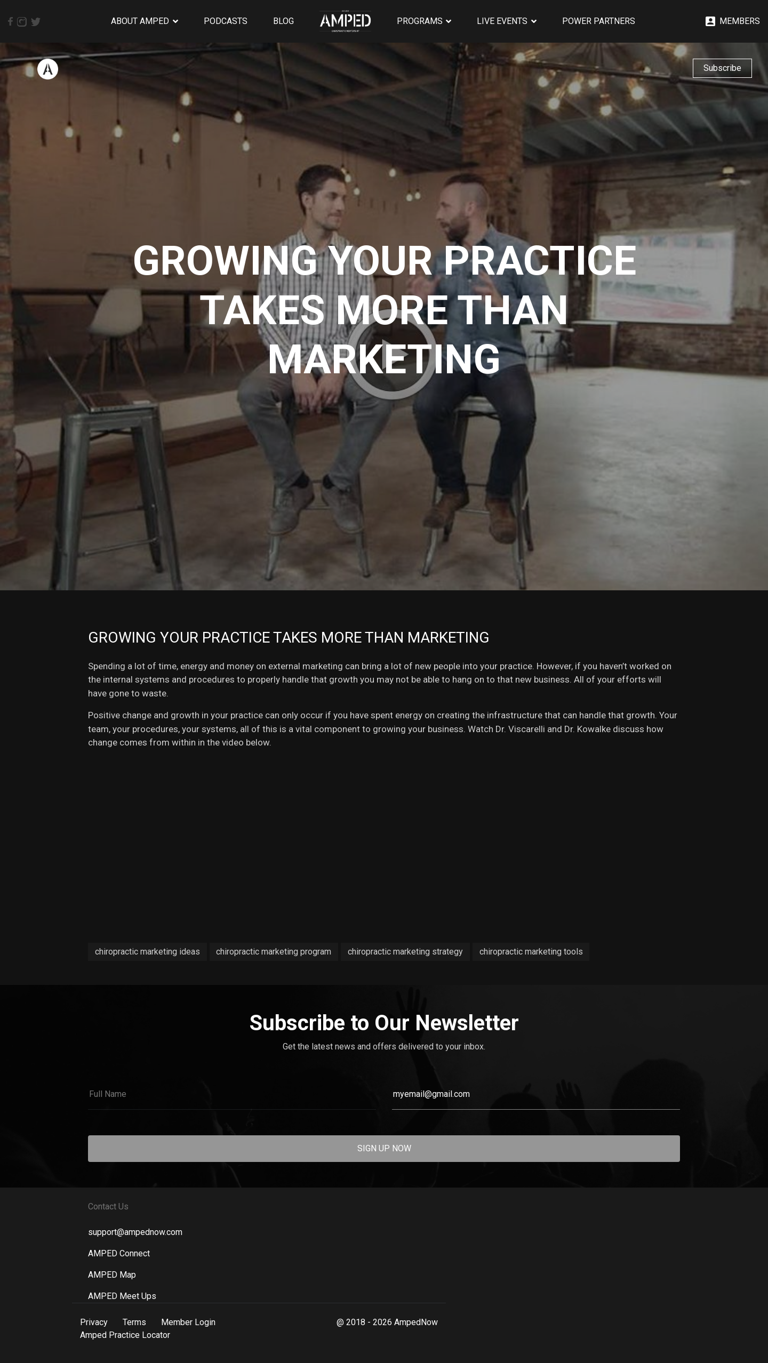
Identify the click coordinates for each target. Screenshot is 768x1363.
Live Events (502, 21)
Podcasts (225, 21)
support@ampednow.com (135, 1232)
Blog (283, 21)
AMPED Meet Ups (122, 1296)
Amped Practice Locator (125, 1335)
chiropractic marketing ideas (147, 952)
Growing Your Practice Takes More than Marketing (289, 637)
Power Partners (598, 21)
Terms (134, 1322)
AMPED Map (112, 1275)
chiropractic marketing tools (531, 952)
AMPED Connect (119, 1253)
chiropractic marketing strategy (405, 952)
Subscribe (722, 68)
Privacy (94, 1322)
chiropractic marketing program (273, 952)
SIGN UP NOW (384, 1148)
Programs (420, 21)
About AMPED (140, 21)
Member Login (188, 1322)
